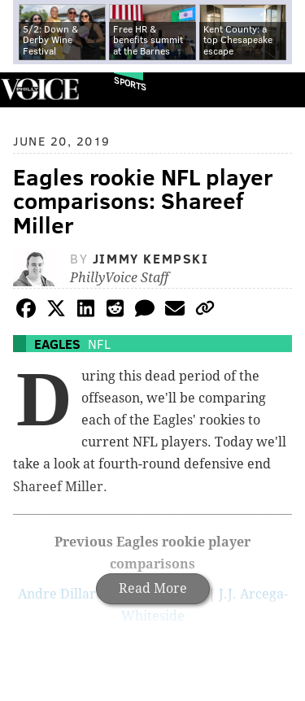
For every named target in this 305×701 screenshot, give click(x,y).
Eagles (57, 343)
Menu (279, 89)
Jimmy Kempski (151, 258)
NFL (99, 343)
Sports (130, 83)
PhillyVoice (39, 89)
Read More (153, 588)
